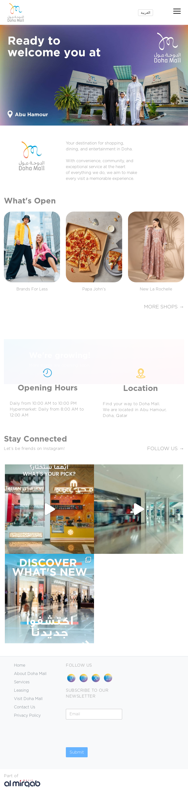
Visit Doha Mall (28, 699)
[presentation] (103, 744)
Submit (77, 752)
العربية (145, 12)
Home (19, 665)
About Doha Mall (30, 674)
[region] (94, 75)
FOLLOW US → (165, 448)
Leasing (21, 690)
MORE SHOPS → (164, 306)
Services (22, 682)
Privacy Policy (27, 715)
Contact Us (24, 707)
